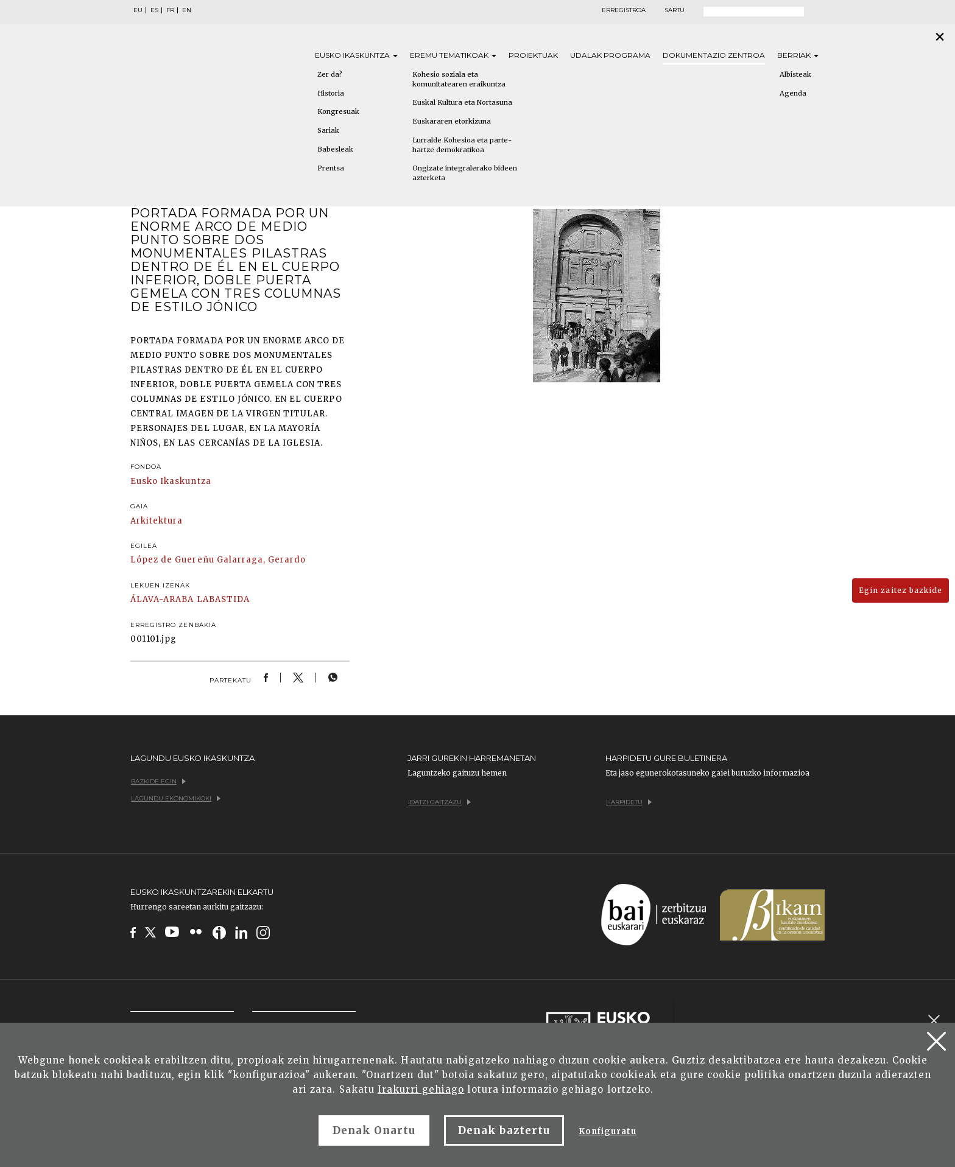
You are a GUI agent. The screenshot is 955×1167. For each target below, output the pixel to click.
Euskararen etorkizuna (451, 121)
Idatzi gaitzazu (439, 802)
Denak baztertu (504, 1130)
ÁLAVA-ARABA (162, 599)
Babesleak (335, 149)
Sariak (328, 130)
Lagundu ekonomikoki (175, 798)
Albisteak (795, 74)
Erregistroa (624, 10)
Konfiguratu (607, 1131)
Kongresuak (338, 111)
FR (170, 10)
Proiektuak (533, 55)
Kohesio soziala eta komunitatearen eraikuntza (459, 79)
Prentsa (330, 168)
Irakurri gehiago (421, 1089)
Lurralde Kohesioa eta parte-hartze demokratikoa (462, 145)
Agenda (793, 93)
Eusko (356, 55)
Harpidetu (629, 802)
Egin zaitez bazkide (900, 590)
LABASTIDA (223, 599)
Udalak (610, 55)
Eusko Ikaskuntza (170, 481)
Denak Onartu (374, 1130)
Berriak (798, 55)
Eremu (453, 55)
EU (138, 10)
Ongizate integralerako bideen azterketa (464, 173)
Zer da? (329, 74)
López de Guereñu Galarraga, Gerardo (218, 560)
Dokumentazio (714, 55)
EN (186, 10)
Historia (330, 93)
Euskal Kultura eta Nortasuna (462, 102)
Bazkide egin (158, 781)
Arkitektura (156, 521)
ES (154, 10)
